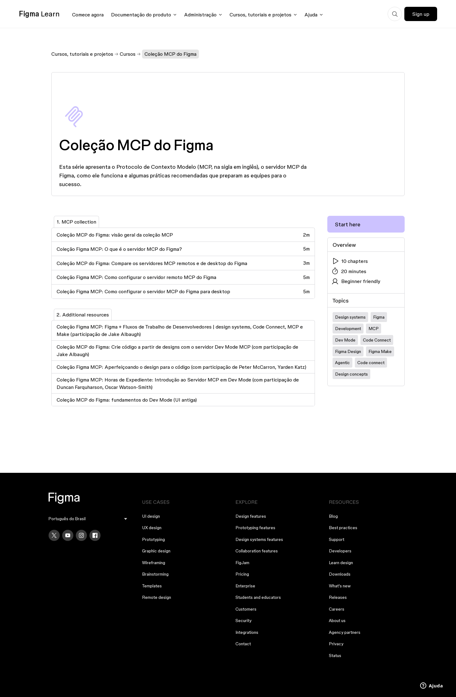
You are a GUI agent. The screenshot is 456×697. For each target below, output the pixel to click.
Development (348, 328)
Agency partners (344, 632)
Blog (333, 516)
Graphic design (156, 550)
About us (337, 620)
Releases (338, 597)
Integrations (246, 632)
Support (336, 539)
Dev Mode (345, 340)
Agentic (342, 362)
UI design (151, 516)
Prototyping (153, 539)
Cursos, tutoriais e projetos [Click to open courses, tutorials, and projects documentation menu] (260, 14)
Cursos (128, 54)
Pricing (242, 574)
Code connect (371, 362)
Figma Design (348, 351)
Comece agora (88, 14)
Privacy (336, 643)
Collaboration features (256, 550)
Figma (379, 317)
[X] (54, 535)
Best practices (343, 527)
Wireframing (153, 562)
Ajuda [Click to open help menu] (310, 14)
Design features (250, 516)
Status (335, 655)
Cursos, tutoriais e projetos (82, 54)
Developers (340, 550)
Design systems (350, 317)
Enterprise (245, 585)
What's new (340, 585)
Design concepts (351, 374)
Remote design (156, 597)
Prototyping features (255, 527)
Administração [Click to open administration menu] (200, 14)
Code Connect (377, 340)
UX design (151, 527)
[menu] (88, 519)
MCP (373, 328)
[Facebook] (95, 535)
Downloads (340, 574)
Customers (245, 609)
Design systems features (259, 539)
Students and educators (258, 597)
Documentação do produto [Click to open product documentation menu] (141, 14)
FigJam (242, 562)
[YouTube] (67, 535)
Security (243, 620)
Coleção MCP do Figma (170, 54)
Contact (243, 643)
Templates (152, 585)
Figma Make (380, 351)
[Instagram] (81, 535)
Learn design (341, 562)
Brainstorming (155, 574)
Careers (336, 609)
